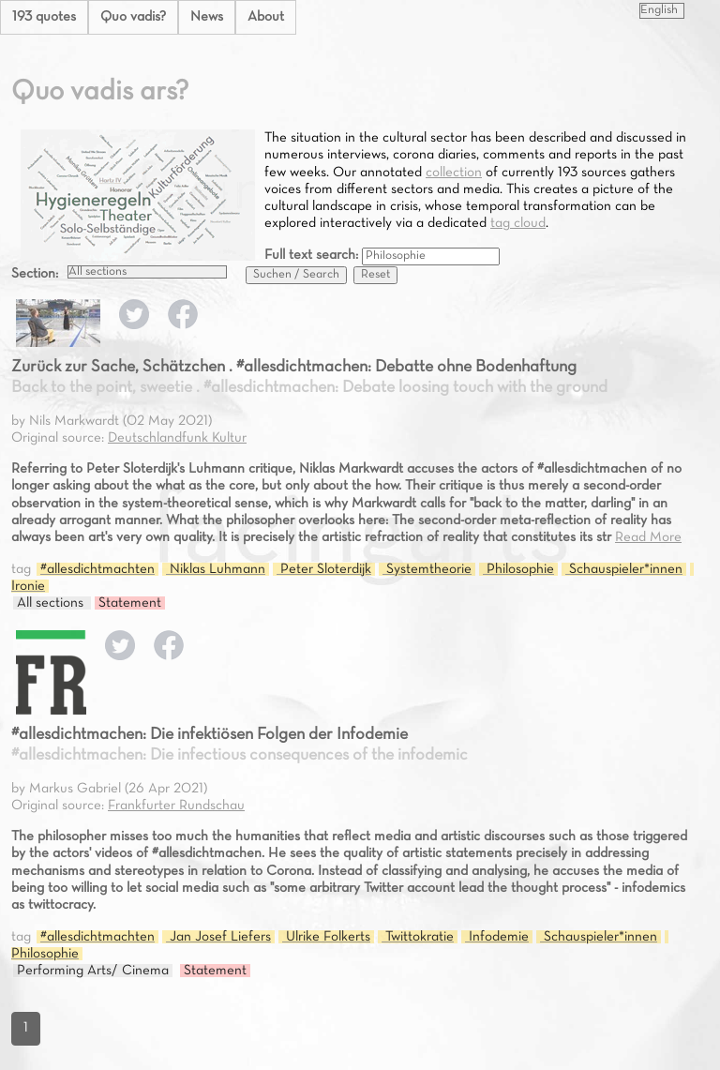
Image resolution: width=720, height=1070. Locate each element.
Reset (375, 274)
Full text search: (313, 255)
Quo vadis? (133, 16)
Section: (34, 273)
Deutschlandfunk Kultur (177, 438)
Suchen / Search (296, 274)
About (266, 16)
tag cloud (518, 223)
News (206, 16)
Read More (648, 537)
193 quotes (44, 16)
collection (454, 172)
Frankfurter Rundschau (176, 805)
